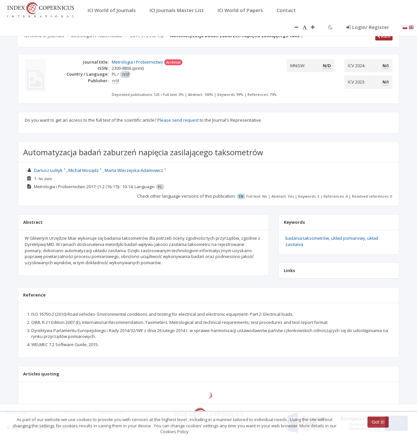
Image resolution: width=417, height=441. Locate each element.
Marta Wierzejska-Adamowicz (134, 170)
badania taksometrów (307, 238)
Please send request (178, 120)
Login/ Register (367, 27)
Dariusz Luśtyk (48, 170)
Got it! (378, 422)
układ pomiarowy (348, 238)
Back (384, 36)
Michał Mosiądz (83, 170)
